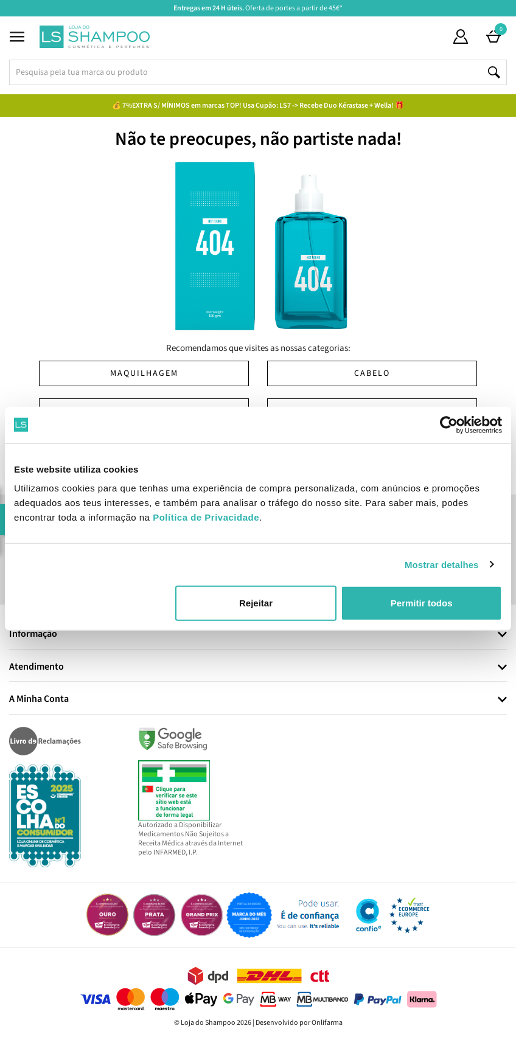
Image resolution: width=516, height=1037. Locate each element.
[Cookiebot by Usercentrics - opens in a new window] (449, 424)
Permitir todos (422, 603)
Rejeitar (256, 603)
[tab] (258, 635)
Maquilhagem (144, 373)
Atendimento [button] (36, 667)
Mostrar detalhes (442, 564)
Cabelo (372, 373)
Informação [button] (33, 634)
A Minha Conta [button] (39, 699)
